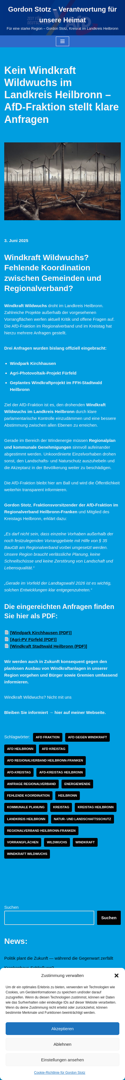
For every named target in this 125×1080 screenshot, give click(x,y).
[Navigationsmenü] (62, 41)
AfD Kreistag (53, 748)
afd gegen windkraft (87, 737)
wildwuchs (57, 842)
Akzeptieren (62, 1028)
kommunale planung (26, 807)
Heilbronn (67, 795)
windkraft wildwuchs (27, 854)
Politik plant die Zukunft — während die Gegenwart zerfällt (58, 958)
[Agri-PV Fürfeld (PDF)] (33, 639)
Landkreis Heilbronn (26, 819)
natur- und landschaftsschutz (82, 819)
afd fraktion (48, 737)
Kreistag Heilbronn (95, 807)
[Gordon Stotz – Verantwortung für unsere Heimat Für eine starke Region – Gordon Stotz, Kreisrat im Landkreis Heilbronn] (62, 17)
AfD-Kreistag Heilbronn (61, 772)
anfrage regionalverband (31, 784)
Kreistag (61, 807)
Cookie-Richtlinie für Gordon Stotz (59, 1073)
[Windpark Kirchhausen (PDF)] (40, 632)
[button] (116, 975)
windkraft (85, 842)
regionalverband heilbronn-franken (41, 830)
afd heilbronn (20, 748)
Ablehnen (62, 1044)
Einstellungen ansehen (62, 1059)
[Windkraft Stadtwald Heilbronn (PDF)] (48, 646)
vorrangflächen (22, 842)
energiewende (77, 784)
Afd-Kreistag (19, 772)
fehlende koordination (28, 795)
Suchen (11, 907)
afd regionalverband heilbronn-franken (45, 760)
